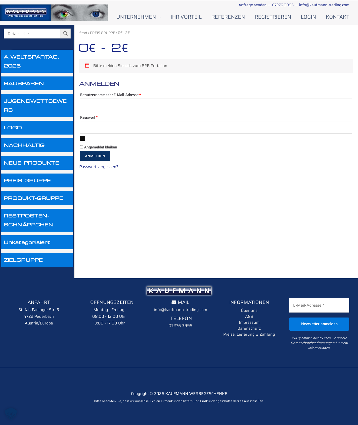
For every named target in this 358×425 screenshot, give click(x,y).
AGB (249, 314)
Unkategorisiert (27, 241)
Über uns (249, 308)
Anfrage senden (247, 5)
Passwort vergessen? (98, 165)
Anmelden (95, 154)
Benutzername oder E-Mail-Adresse (120, 93)
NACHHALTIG (24, 143)
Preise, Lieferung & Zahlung (249, 332)
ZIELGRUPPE (23, 258)
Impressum (249, 320)
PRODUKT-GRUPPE (33, 196)
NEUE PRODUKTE (31, 161)
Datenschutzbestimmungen (312, 341)
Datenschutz (249, 326)
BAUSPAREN (24, 82)
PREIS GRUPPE (27, 179)
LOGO (13, 126)
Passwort (98, 115)
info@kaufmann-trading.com (322, 5)
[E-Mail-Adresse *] (319, 303)
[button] (11, 414)
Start (83, 31)
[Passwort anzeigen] (82, 136)
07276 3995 (279, 5)
